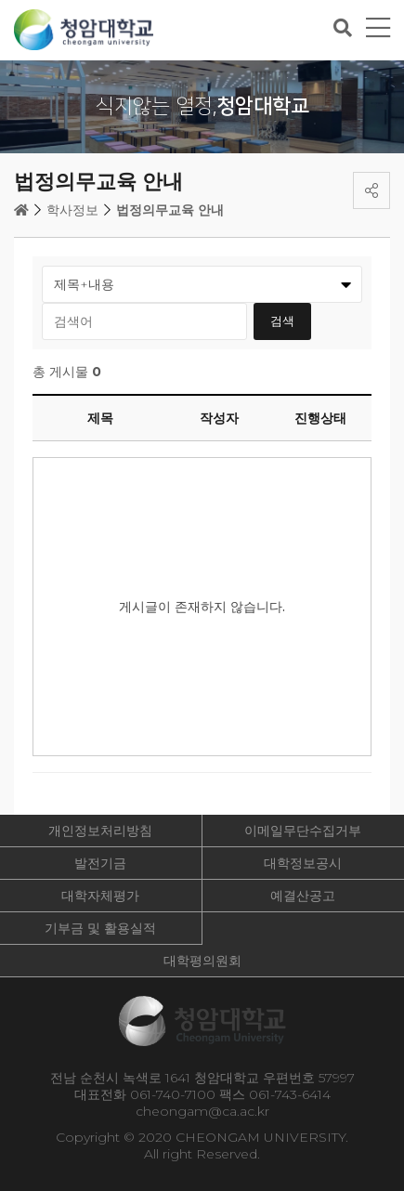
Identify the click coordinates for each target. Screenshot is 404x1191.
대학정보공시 (303, 863)
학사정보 (72, 210)
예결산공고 (302, 895)
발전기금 (100, 863)
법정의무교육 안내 (170, 210)
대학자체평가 (100, 895)
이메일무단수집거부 (302, 830)
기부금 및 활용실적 (100, 928)
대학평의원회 (202, 960)
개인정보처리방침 (100, 830)
